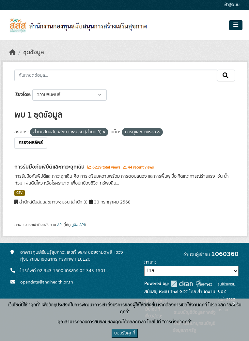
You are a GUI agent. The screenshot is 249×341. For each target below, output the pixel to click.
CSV (19, 193)
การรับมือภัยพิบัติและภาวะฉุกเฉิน (50, 167)
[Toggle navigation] (235, 25)
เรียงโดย (22, 94)
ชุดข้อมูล (33, 52)
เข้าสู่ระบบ (232, 5)
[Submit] (226, 75)
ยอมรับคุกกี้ (124, 333)
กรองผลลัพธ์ (31, 142)
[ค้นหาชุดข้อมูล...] (115, 75)
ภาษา (149, 262)
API (60, 225)
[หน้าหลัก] (12, 52)
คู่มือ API (78, 225)
